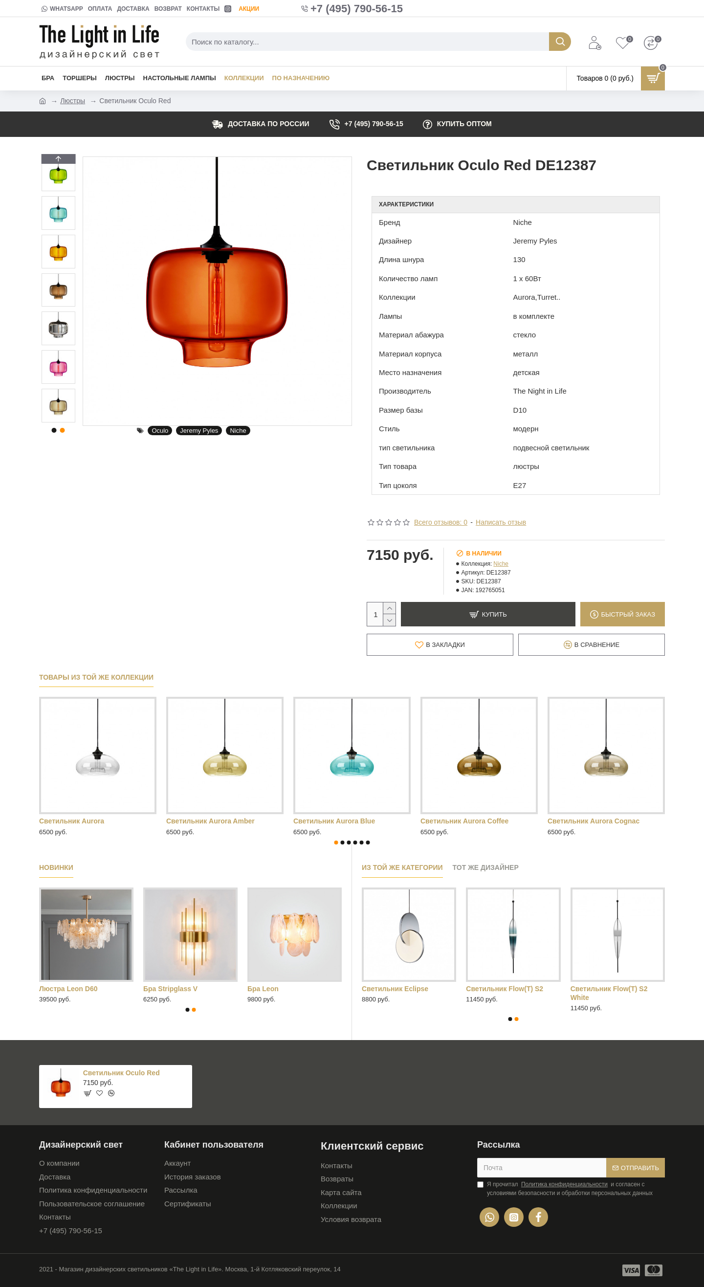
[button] (58, 420)
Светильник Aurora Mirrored (213, 821)
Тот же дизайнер (486, 867)
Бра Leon (263, 989)
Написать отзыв (501, 522)
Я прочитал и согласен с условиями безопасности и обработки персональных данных (565, 1188)
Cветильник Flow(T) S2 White (609, 993)
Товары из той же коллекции (96, 677)
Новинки (56, 867)
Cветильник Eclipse (395, 989)
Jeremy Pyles (199, 430)
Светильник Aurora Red (587, 821)
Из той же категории (402, 867)
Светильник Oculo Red (121, 1073)
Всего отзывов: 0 (440, 522)
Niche (238, 430)
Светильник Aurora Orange (338, 821)
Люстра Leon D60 (68, 989)
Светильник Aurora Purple (464, 821)
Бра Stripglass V (170, 989)
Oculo (160, 430)
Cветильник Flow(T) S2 (504, 989)
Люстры (72, 101)
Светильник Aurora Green (82, 821)
